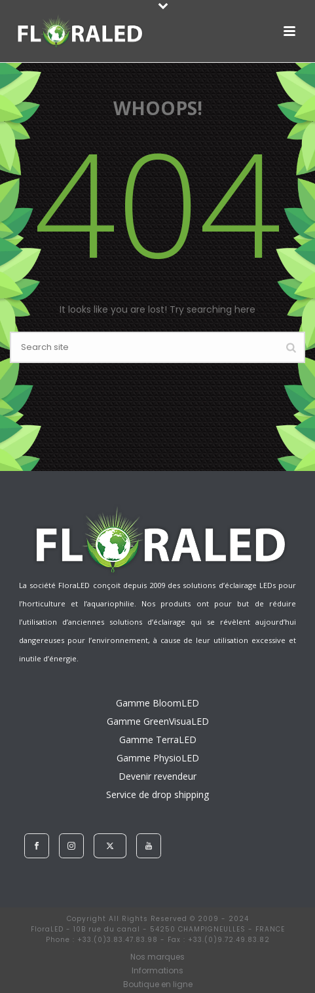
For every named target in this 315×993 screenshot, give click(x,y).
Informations (157, 971)
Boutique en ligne (158, 984)
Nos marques (157, 957)
